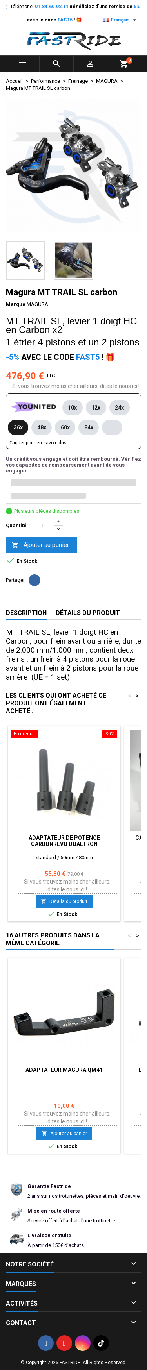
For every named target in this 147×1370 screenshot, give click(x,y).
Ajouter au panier (40, 545)
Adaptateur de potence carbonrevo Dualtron (64, 841)
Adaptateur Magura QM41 (64, 1070)
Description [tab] (26, 613)
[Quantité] (42, 525)
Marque (15, 304)
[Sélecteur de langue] (120, 20)
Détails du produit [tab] (88, 613)
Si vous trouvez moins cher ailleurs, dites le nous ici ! (76, 386)
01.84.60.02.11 (52, 6)
